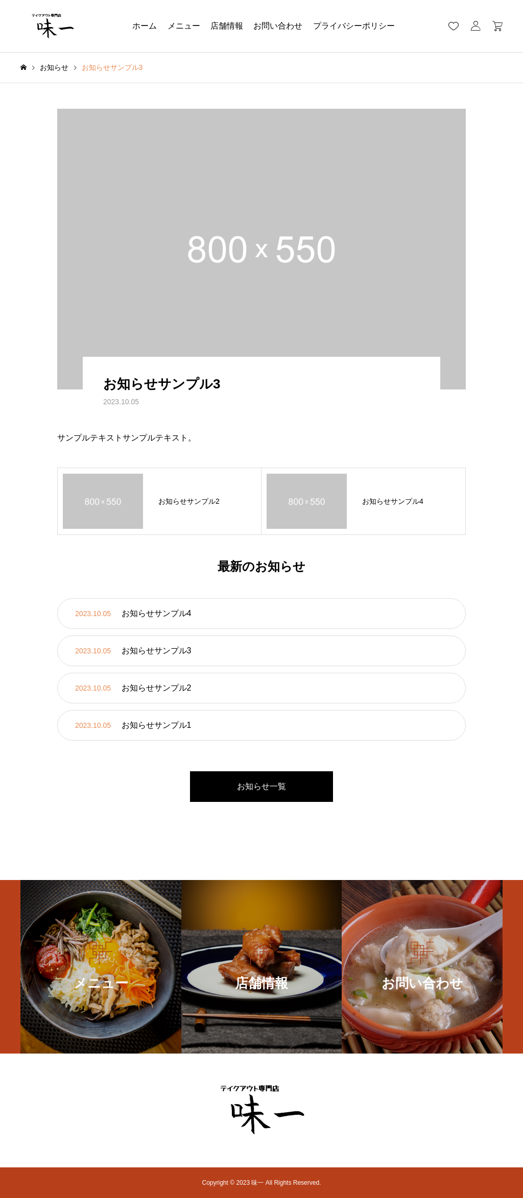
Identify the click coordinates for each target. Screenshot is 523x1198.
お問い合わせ (277, 25)
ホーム (144, 25)
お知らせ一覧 (261, 786)
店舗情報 (226, 25)
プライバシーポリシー (354, 25)
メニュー (184, 25)
